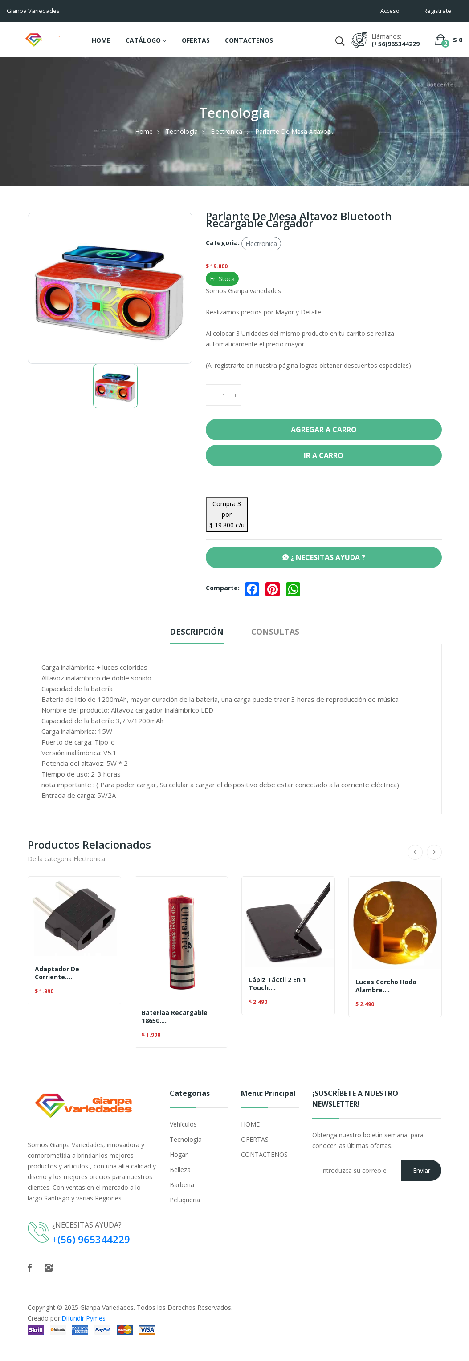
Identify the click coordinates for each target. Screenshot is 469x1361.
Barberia (182, 1184)
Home (144, 131)
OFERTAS (196, 40)
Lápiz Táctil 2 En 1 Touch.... (277, 984)
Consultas (276, 631)
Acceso (390, 11)
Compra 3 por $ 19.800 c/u (227, 514)
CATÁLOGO (146, 41)
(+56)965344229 (395, 44)
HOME (101, 40)
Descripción (196, 631)
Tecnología (182, 131)
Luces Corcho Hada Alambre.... (385, 986)
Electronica (226, 131)
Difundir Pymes (83, 1317)
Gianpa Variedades (107, 1307)
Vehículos (183, 1124)
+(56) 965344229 (91, 1239)
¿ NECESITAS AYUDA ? (323, 557)
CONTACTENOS (249, 40)
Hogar (179, 1154)
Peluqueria (185, 1200)
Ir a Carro (323, 455)
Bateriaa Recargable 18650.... (175, 1017)
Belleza (180, 1169)
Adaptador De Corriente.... (57, 973)
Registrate (437, 11)
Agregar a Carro (324, 430)
